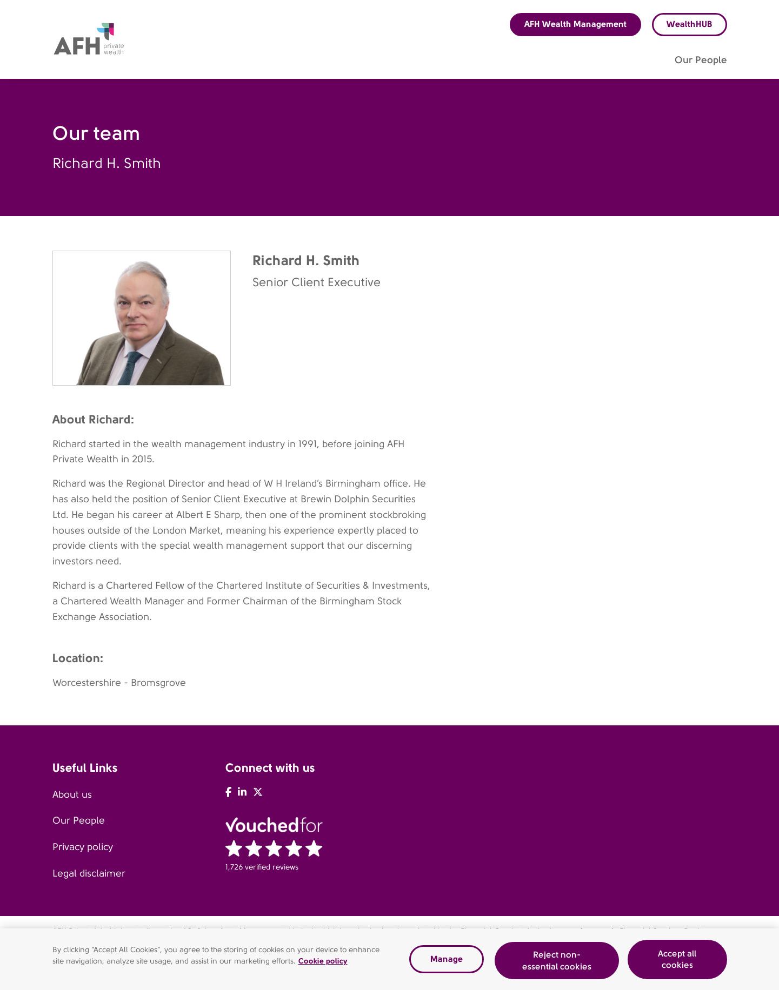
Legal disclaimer (88, 873)
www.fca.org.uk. (589, 930)
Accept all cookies (677, 962)
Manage (446, 962)
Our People (78, 820)
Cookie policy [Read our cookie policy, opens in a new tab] (323, 964)
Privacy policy (82, 846)
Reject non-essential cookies (556, 964)
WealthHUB (690, 24)
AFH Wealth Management (575, 24)
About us (72, 794)
